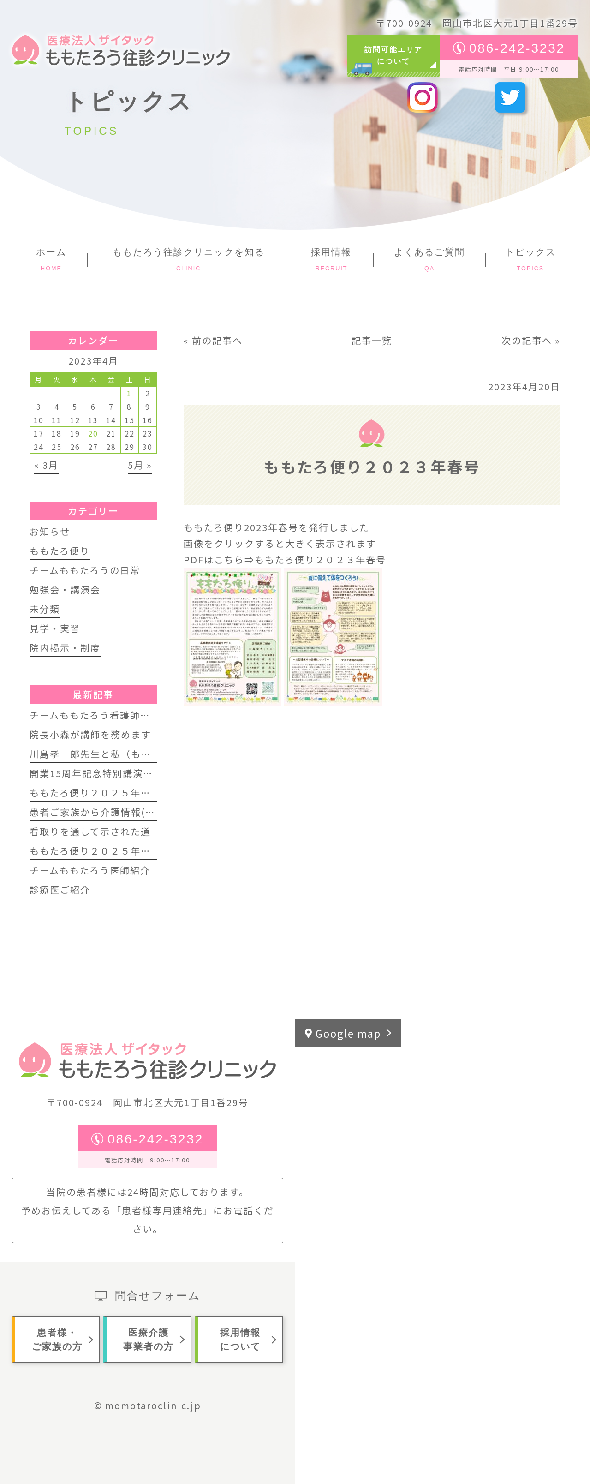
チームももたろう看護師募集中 (100, 715)
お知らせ (50, 531)
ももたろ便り (60, 550)
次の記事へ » (530, 340)
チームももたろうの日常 (85, 570)
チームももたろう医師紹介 (90, 870)
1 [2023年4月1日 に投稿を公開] (129, 393)
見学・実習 (55, 628)
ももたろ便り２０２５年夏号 (95, 792)
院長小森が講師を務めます (90, 734)
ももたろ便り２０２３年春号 (320, 559)
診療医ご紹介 (60, 889)
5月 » (140, 465)
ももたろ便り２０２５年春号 (95, 850)
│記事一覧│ (371, 340)
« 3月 (46, 465)
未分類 (45, 609)
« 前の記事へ (213, 340)
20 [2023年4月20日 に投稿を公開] (93, 433)
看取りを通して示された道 (90, 831)
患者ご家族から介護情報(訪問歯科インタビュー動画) (150, 812)
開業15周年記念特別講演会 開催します (118, 773)
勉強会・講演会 (65, 589)
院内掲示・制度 (65, 647)
